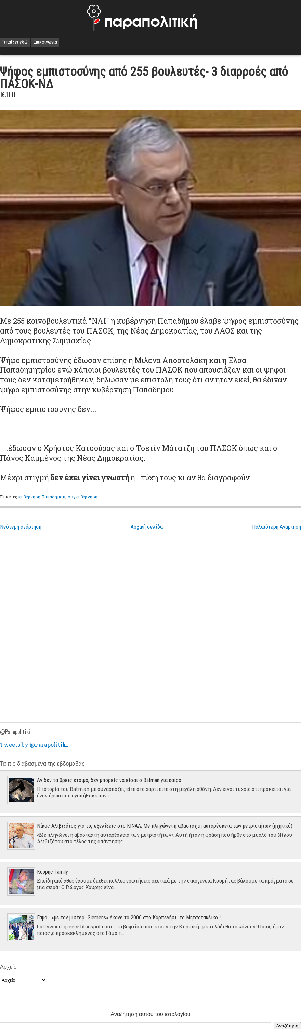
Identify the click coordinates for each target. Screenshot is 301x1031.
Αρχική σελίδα (147, 527)
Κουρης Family (52, 872)
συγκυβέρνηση (82, 496)
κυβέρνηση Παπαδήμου (41, 496)
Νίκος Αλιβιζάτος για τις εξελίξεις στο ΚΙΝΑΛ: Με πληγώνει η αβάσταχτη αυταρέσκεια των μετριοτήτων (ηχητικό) (164, 826)
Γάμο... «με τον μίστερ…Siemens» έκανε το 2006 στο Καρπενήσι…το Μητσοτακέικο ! (129, 917)
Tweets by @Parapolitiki (34, 744)
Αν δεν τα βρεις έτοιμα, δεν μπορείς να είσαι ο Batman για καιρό (109, 780)
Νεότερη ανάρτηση (20, 527)
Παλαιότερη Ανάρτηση (276, 527)
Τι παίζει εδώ (15, 42)
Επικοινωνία (45, 42)
